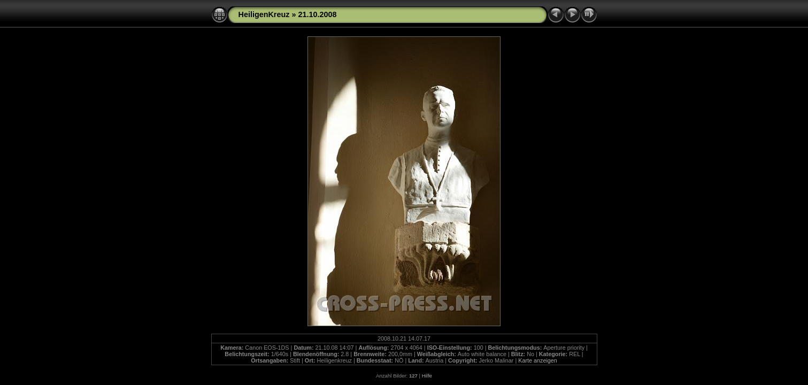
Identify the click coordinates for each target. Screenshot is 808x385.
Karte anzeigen (537, 360)
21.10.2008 (317, 14)
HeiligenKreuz (264, 14)
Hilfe (427, 376)
